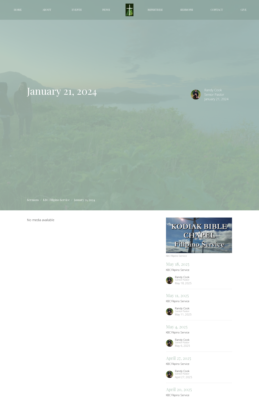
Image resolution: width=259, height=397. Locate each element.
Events (77, 9)
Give (244, 9)
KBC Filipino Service (56, 200)
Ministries (155, 9)
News (106, 9)
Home (18, 9)
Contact (217, 9)
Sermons (186, 9)
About (46, 9)
